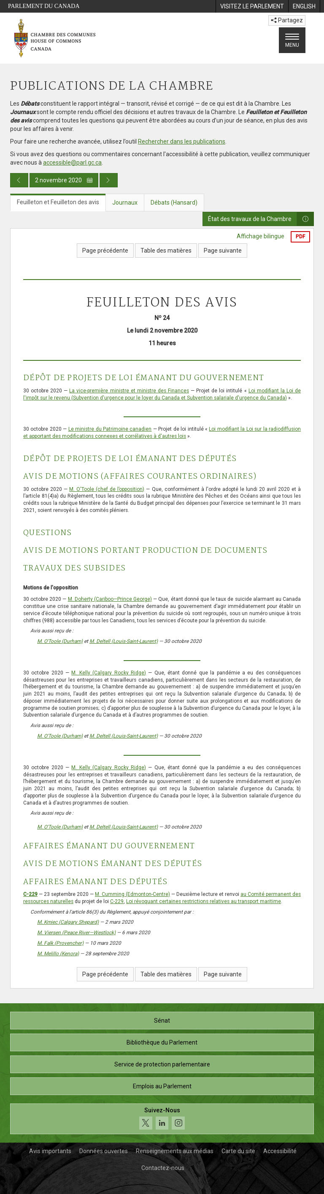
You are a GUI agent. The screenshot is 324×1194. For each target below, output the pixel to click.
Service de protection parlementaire (162, 1064)
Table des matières (166, 250)
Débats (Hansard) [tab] (174, 202)
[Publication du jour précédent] (19, 180)
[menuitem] (252, 6)
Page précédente (105, 250)
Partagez (287, 20)
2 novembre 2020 (64, 180)
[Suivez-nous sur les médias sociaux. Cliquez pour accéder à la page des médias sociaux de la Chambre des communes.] (162, 1118)
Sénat (162, 1020)
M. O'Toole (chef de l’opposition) (106, 489)
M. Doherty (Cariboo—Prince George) (110, 599)
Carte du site (238, 1151)
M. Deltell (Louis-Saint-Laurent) (123, 641)
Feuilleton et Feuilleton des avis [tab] (58, 202)
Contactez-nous (162, 1168)
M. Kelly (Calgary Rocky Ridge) (108, 673)
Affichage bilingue (260, 236)
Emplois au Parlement (162, 1086)
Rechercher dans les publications (181, 141)
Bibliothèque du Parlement (162, 1042)
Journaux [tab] (125, 202)
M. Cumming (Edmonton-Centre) (132, 894)
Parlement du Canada (44, 6)
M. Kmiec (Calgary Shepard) (68, 922)
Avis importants (50, 1151)
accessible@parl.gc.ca (72, 162)
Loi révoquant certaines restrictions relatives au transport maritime (203, 901)
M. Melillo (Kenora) (58, 954)
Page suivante (223, 250)
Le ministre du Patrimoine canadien (110, 429)
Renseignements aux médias (174, 1151)
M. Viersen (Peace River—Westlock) (76, 932)
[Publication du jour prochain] (109, 180)
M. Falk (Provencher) (60, 943)
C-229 (30, 894)
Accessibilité (280, 1151)
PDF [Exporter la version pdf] (300, 237)
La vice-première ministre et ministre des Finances (129, 391)
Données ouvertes (103, 1151)
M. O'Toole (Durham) (60, 641)
